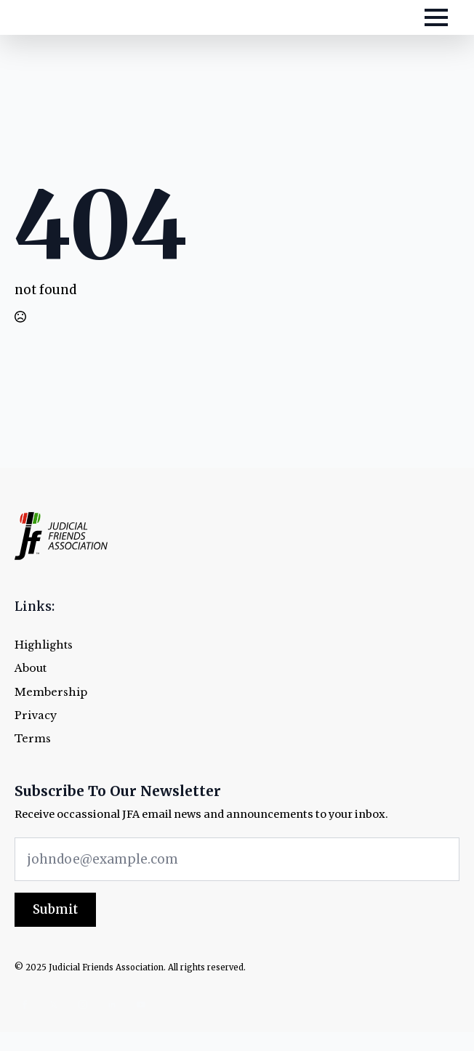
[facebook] (25, 1004)
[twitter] (54, 1004)
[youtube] (141, 1004)
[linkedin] (112, 1004)
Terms (33, 739)
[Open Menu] (436, 17)
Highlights (44, 645)
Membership (51, 692)
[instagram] (83, 1004)
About (31, 668)
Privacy (36, 716)
